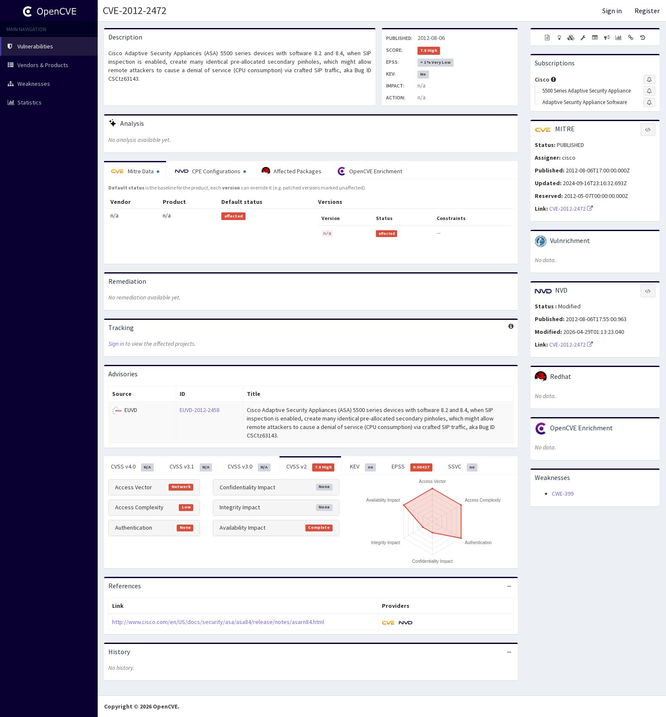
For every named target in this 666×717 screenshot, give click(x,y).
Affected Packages (292, 171)
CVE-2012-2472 (134, 10)
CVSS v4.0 (132, 467)
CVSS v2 (310, 467)
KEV (363, 467)
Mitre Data (135, 171)
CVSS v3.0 (249, 467)
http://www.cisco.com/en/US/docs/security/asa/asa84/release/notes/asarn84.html (218, 622)
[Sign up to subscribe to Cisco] (649, 79)
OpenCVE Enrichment (369, 171)
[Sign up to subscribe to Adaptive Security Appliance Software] (649, 102)
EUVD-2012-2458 (200, 410)
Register (647, 10)
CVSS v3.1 (190, 467)
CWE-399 (562, 493)
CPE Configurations (210, 171)
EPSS (412, 467)
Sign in (612, 10)
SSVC (463, 467)
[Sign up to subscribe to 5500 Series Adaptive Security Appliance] (649, 91)
